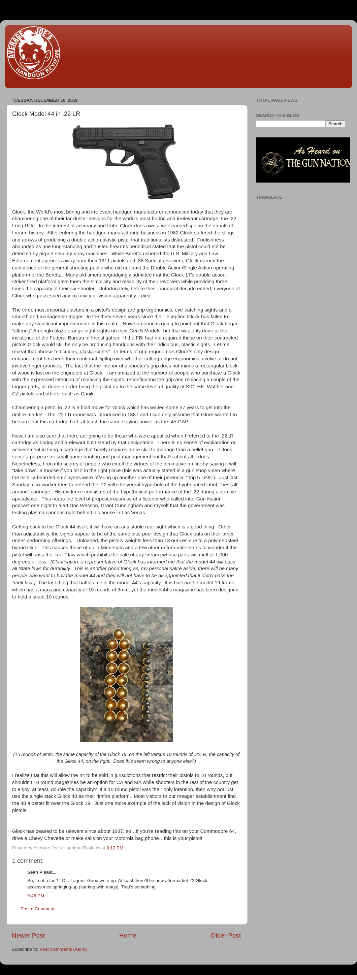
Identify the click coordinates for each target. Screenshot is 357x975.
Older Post (226, 935)
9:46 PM (35, 895)
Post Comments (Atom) (63, 949)
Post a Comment (38, 908)
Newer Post (28, 935)
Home (127, 935)
